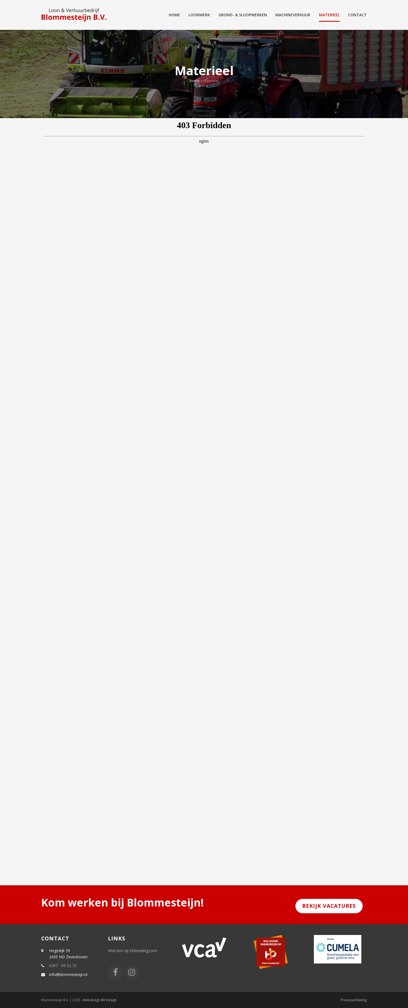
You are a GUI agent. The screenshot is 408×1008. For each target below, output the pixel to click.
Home (195, 80)
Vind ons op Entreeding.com (132, 950)
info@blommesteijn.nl (68, 974)
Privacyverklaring (354, 1000)
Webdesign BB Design (100, 1000)
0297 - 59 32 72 (62, 965)
